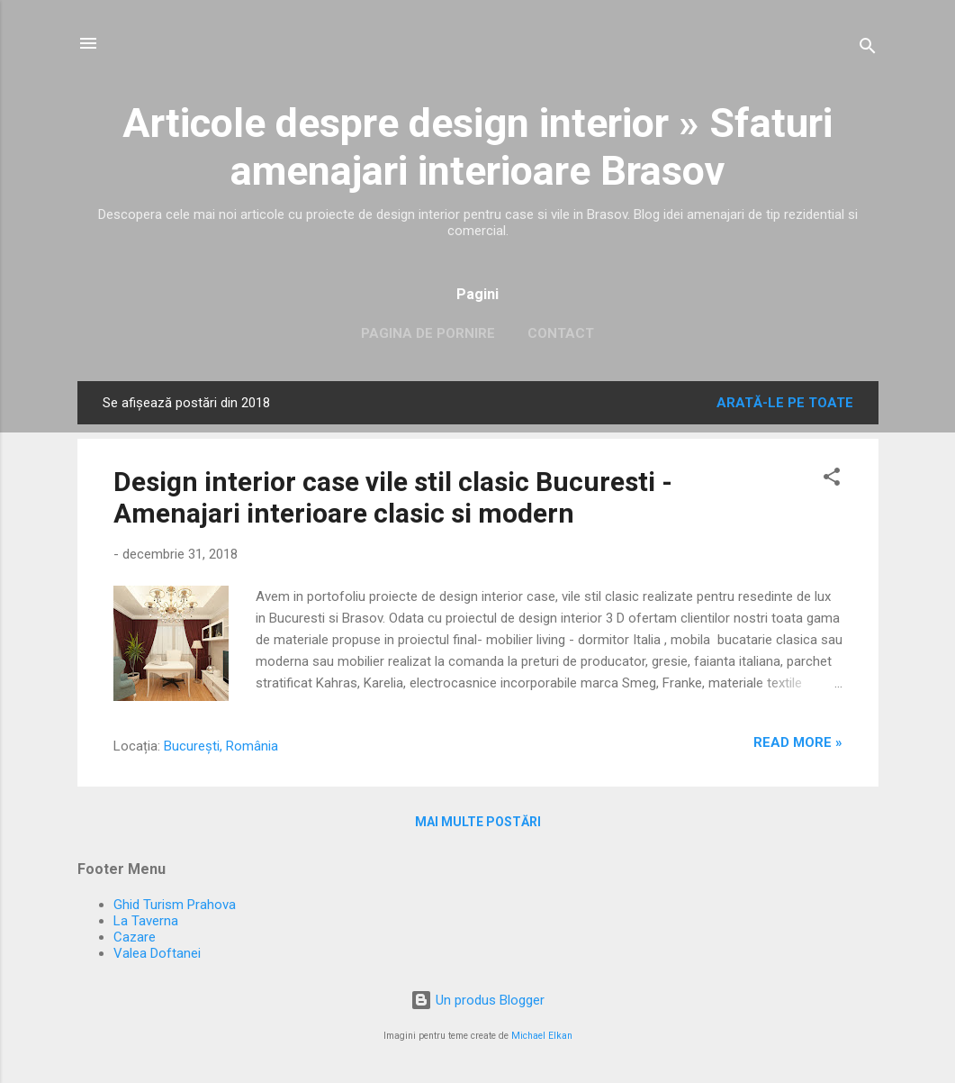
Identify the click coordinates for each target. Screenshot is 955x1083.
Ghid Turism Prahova (174, 904)
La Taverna (145, 921)
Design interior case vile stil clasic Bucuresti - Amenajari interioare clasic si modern (392, 497)
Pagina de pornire (428, 333)
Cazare (134, 937)
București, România (221, 746)
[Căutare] (867, 49)
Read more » (797, 742)
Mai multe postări (478, 822)
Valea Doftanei (157, 953)
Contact (560, 333)
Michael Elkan (541, 1036)
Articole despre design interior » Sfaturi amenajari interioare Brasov (477, 147)
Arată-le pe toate (784, 403)
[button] (831, 480)
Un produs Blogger (477, 1000)
